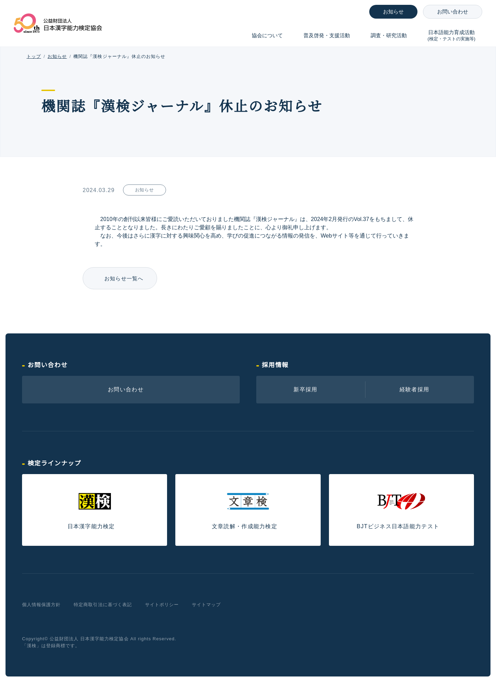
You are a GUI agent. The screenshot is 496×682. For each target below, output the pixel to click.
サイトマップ (206, 604)
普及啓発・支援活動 (326, 35)
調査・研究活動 (389, 35)
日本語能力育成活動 (451, 35)
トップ (34, 56)
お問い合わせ (452, 11)
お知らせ (393, 11)
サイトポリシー (162, 604)
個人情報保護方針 (41, 604)
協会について (267, 35)
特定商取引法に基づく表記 (103, 604)
